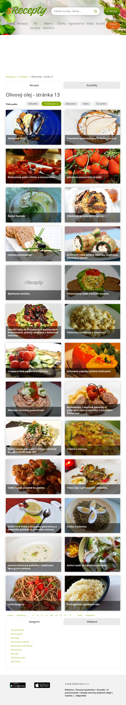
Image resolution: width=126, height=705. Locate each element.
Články (61, 23)
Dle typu (15, 653)
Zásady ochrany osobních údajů (96, 692)
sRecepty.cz (11, 76)
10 (37, 615)
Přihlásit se (113, 25)
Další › (80, 615)
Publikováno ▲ (51, 103)
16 (65, 615)
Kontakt (101, 689)
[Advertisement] (63, 53)
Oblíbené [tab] (92, 621)
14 (56, 615)
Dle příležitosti (17, 630)
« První (10, 615)
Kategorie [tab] (34, 621)
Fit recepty (35, 25)
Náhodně (32, 103)
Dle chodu (15, 661)
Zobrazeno (71, 103)
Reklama (69, 689)
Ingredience (76, 23)
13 (51, 615)
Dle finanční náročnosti (21, 645)
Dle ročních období (20, 642)
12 (47, 615)
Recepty (22, 23)
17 (70, 615)
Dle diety (15, 638)
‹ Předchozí (21, 615)
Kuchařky (92, 85)
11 (42, 615)
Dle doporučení (18, 657)
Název (86, 103)
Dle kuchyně (16, 634)
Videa (90, 23)
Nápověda (81, 695)
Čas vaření (101, 103)
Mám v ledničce (48, 25)
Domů (11, 23)
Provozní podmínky (85, 689)
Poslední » (90, 615)
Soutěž (100, 23)
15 (61, 615)
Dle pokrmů (16, 649)
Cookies (68, 695)
